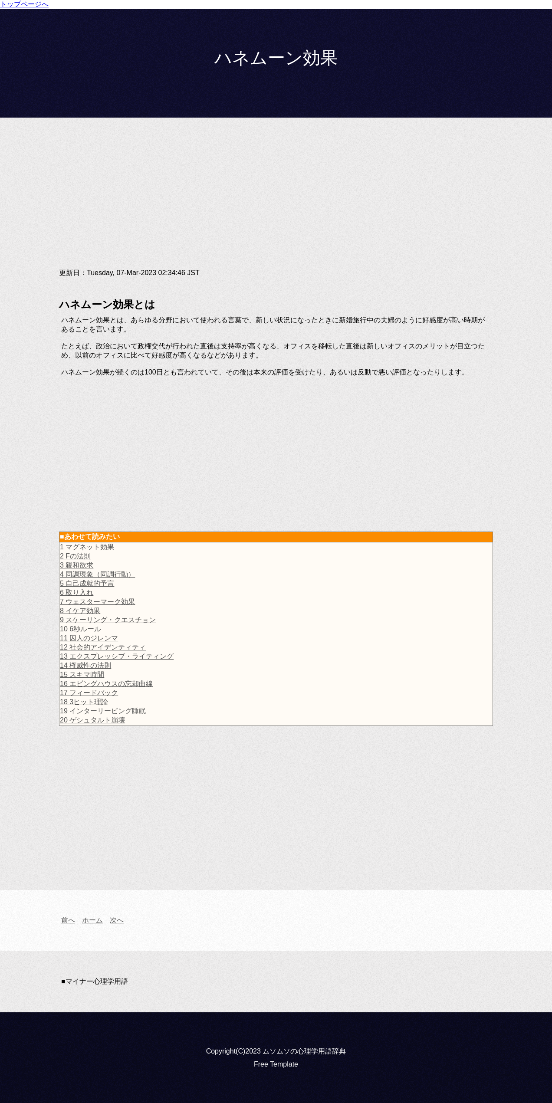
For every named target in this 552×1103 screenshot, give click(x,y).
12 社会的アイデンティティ (103, 647)
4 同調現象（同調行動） (97, 574)
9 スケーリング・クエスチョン (108, 620)
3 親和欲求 (76, 565)
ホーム (92, 920)
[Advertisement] (276, 200)
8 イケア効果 (80, 610)
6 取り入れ (76, 592)
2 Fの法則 (75, 556)
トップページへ (24, 4)
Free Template (276, 1064)
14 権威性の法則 (85, 665)
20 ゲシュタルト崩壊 (92, 720)
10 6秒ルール (80, 629)
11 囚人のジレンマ (89, 638)
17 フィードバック (89, 692)
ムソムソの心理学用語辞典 (304, 1051)
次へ (117, 920)
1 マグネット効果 (87, 547)
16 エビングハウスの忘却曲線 (106, 683)
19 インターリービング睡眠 (103, 711)
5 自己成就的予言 (87, 583)
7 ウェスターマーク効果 (97, 601)
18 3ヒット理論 (84, 702)
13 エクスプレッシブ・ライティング (117, 656)
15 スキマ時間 (82, 674)
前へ (68, 920)
